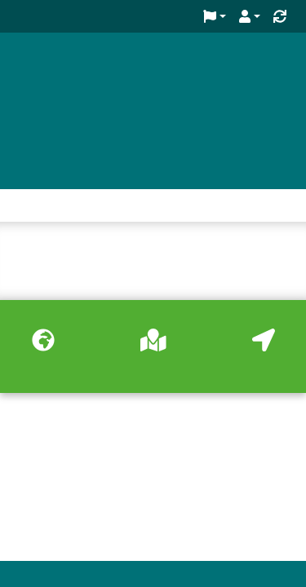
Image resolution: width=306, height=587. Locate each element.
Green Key (68, 63)
